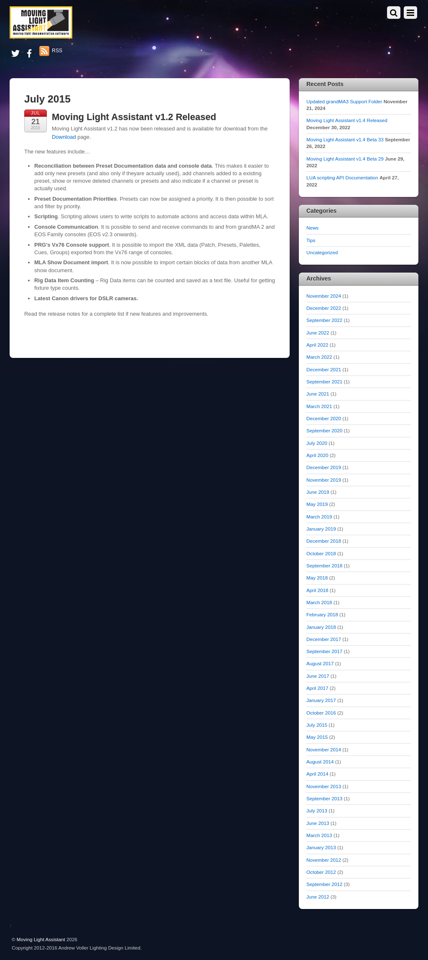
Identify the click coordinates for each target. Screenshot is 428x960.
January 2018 (321, 627)
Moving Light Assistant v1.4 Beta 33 (345, 139)
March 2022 (319, 357)
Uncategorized (322, 252)
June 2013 (317, 823)
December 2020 (323, 418)
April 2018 (317, 590)
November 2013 (323, 786)
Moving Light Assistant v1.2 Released (134, 117)
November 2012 (323, 860)
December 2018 (323, 541)
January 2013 (321, 847)
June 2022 (317, 332)
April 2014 (317, 773)
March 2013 (319, 835)
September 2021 (324, 381)
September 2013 (324, 798)
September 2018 (324, 565)
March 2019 (319, 516)
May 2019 (317, 504)
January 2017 (321, 700)
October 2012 (321, 872)
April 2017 (317, 688)
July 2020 (316, 443)
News (312, 227)
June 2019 (317, 492)
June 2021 (317, 393)
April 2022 (317, 344)
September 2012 (324, 884)
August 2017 (320, 663)
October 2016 (321, 712)
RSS (57, 51)
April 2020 (317, 455)
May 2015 (317, 737)
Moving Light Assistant (41, 939)
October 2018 (321, 553)
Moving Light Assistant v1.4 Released (346, 120)
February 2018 (322, 614)
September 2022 (324, 320)
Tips (311, 240)
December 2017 (323, 639)
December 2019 (323, 467)
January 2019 (321, 528)
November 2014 (323, 749)
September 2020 (324, 430)
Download (64, 137)
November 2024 (323, 296)
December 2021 (323, 369)
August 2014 (320, 761)
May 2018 (317, 577)
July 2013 (316, 810)
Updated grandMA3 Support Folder (344, 101)
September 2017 (324, 651)
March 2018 (319, 602)
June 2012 (317, 896)
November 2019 (323, 480)
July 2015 (316, 725)
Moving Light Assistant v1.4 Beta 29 (345, 158)
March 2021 (319, 406)
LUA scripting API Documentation (342, 177)
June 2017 (317, 676)
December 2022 (323, 308)
